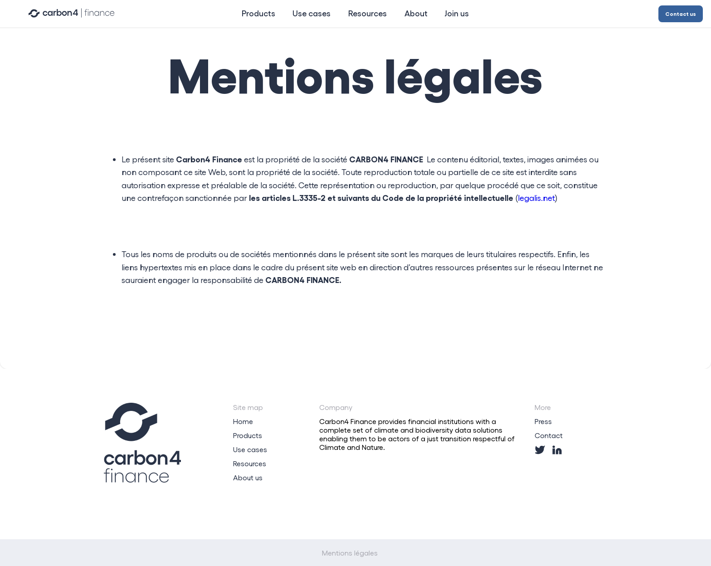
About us (248, 477)
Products (247, 435)
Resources (249, 463)
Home (243, 421)
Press (543, 421)
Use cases (250, 449)
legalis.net (536, 198)
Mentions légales (350, 552)
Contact (549, 435)
